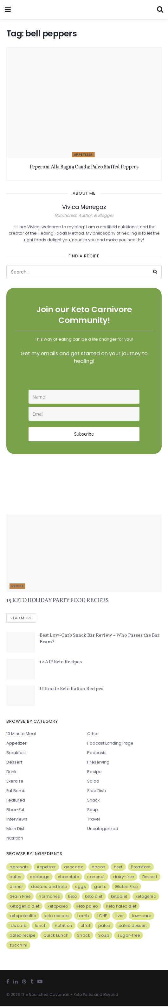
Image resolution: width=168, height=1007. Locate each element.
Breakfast (16, 753)
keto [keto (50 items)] (72, 897)
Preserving (98, 763)
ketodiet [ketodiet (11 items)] (119, 897)
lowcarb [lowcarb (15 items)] (18, 926)
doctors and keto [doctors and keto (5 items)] (49, 887)
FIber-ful (15, 810)
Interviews (16, 820)
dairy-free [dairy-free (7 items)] (123, 877)
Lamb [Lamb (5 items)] (83, 916)
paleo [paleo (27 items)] (104, 926)
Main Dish (16, 829)
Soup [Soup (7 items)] (103, 936)
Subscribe (84, 434)
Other (93, 734)
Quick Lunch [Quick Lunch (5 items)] (56, 936)
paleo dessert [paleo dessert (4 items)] (133, 926)
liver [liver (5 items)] (119, 916)
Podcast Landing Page (110, 744)
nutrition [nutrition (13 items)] (63, 926)
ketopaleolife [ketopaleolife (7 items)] (23, 916)
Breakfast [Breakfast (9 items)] (141, 867)
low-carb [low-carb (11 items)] (141, 916)
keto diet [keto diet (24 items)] (94, 897)
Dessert (14, 763)
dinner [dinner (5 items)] (16, 887)
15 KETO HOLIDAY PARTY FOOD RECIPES (57, 601)
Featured (15, 801)
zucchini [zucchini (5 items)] (18, 945)
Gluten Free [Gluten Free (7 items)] (126, 887)
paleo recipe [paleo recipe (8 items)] (22, 936)
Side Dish (96, 791)
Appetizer (83, 154)
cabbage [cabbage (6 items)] (39, 877)
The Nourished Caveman (45, 995)
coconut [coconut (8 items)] (96, 877)
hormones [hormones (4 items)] (49, 897)
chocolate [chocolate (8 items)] (68, 877)
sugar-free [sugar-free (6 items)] (128, 936)
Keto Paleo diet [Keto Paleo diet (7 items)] (121, 906)
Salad (93, 782)
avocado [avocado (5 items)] (74, 867)
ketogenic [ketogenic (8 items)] (146, 897)
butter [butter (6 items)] (16, 877)
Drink (11, 772)
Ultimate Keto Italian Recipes (71, 689)
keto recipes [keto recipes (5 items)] (56, 916)
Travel (93, 820)
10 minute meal (21, 734)
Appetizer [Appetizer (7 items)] (46, 867)
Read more (21, 618)
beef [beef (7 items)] (118, 867)
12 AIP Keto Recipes (61, 662)
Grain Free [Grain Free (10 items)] (20, 897)
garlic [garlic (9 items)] (100, 887)
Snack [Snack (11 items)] (83, 936)
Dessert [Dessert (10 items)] (150, 877)
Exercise (14, 782)
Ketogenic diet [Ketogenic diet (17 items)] (24, 906)
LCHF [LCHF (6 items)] (102, 916)
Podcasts (97, 753)
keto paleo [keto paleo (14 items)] (87, 906)
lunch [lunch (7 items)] (41, 926)
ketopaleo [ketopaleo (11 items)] (58, 906)
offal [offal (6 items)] (85, 926)
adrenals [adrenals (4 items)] (19, 867)
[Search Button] (155, 272)
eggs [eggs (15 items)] (80, 887)
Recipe (17, 586)
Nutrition (14, 839)
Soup (92, 810)
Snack (93, 801)
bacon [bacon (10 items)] (99, 867)
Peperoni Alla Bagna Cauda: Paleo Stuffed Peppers (84, 167)
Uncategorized (102, 829)
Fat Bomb (16, 791)
